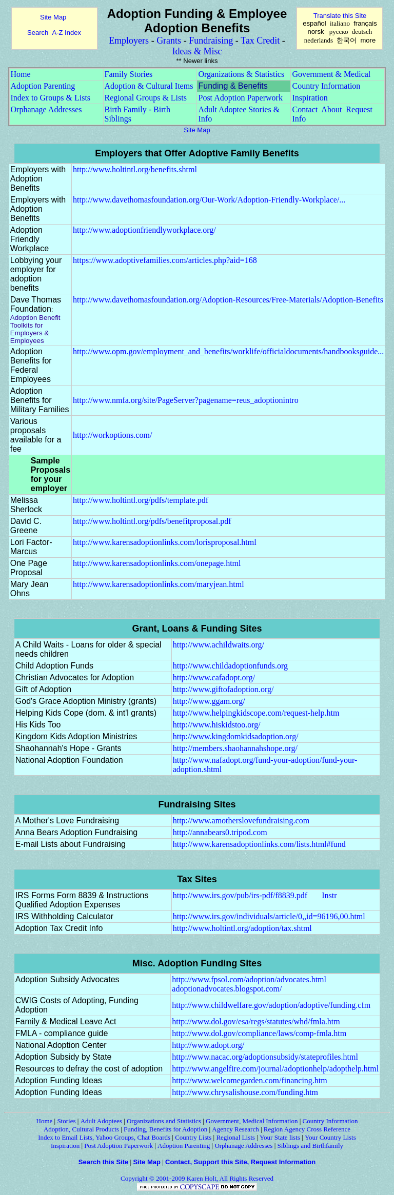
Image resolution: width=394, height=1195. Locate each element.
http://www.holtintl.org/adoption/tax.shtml (242, 928)
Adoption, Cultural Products (81, 1129)
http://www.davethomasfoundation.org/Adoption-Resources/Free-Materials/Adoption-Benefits (228, 299)
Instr (329, 895)
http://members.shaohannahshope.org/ (235, 748)
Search (37, 32)
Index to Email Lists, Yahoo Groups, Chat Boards (104, 1137)
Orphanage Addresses (46, 109)
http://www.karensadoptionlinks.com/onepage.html (157, 563)
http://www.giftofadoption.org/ (223, 689)
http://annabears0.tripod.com (220, 832)
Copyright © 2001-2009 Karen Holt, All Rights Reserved (197, 1178)
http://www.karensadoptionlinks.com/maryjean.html (158, 584)
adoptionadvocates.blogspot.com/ (227, 988)
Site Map (53, 17)
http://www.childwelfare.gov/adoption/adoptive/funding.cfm (271, 1005)
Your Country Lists (330, 1137)
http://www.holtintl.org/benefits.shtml (135, 169)
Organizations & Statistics (241, 74)
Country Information (326, 86)
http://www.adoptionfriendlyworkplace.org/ (144, 230)
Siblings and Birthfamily (311, 1145)
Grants (168, 40)
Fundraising (211, 40)
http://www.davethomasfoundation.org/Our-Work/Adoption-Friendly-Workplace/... (209, 199)
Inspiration (309, 97)
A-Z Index (66, 32)
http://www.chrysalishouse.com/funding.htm (245, 1092)
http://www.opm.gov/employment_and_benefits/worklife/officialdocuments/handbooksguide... (228, 351)
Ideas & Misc (197, 51)
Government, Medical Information (252, 1121)
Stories (66, 1121)
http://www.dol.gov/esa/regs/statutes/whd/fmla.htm (256, 1021)
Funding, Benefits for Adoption (165, 1129)
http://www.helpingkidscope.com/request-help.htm (256, 712)
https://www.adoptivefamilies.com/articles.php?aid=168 (165, 260)
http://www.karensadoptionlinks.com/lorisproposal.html (165, 542)
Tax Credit (260, 40)
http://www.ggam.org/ (209, 701)
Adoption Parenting (43, 86)
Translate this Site (340, 15)
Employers (129, 40)
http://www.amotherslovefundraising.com (241, 820)
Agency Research (235, 1129)
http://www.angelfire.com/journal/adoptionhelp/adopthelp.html (275, 1068)
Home (21, 74)
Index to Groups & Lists (51, 97)
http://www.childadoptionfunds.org (230, 665)
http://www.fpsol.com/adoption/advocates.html (249, 979)
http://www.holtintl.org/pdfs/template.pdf (140, 500)
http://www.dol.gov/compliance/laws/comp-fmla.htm (259, 1033)
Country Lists (193, 1137)
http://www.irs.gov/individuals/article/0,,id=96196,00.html (269, 916)
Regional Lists (235, 1137)
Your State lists (280, 1137)
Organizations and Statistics (164, 1121)
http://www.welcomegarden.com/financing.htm (249, 1080)
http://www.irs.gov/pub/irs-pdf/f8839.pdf (240, 895)
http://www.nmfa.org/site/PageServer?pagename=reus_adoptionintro (186, 400)
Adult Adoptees (101, 1121)
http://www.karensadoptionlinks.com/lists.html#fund (259, 844)
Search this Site (103, 1162)
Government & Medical (331, 74)
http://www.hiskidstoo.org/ (217, 724)
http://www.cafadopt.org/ (214, 677)
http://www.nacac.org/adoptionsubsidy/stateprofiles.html (265, 1056)
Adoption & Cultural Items (149, 86)
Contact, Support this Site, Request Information (240, 1162)
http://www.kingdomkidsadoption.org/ (236, 736)
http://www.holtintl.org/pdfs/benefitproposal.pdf (152, 521)
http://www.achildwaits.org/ (218, 644)
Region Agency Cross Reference (307, 1129)
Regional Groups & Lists (146, 97)
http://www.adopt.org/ (208, 1045)
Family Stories (129, 74)
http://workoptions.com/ (112, 435)
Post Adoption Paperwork (240, 97)
